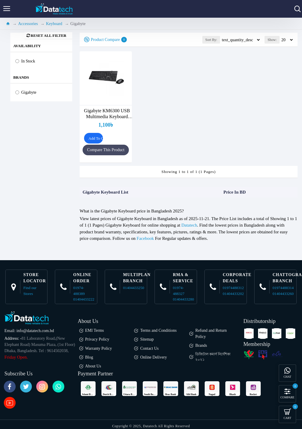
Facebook (145, 238)
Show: (272, 40)
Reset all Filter (48, 35)
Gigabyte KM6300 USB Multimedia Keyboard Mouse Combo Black (107, 114)
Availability (27, 46)
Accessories (28, 24)
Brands (21, 77)
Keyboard (54, 24)
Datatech (189, 225)
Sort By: (211, 40)
